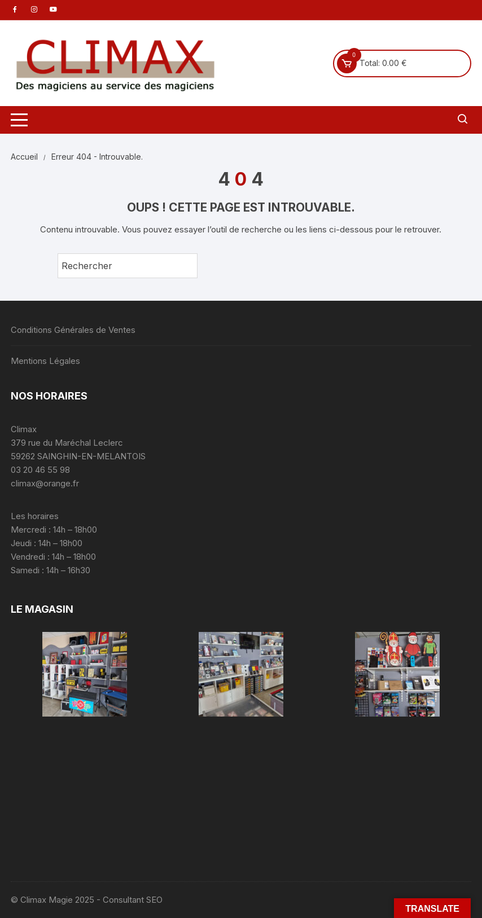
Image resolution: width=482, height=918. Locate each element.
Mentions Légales (45, 360)
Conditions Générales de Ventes (73, 329)
